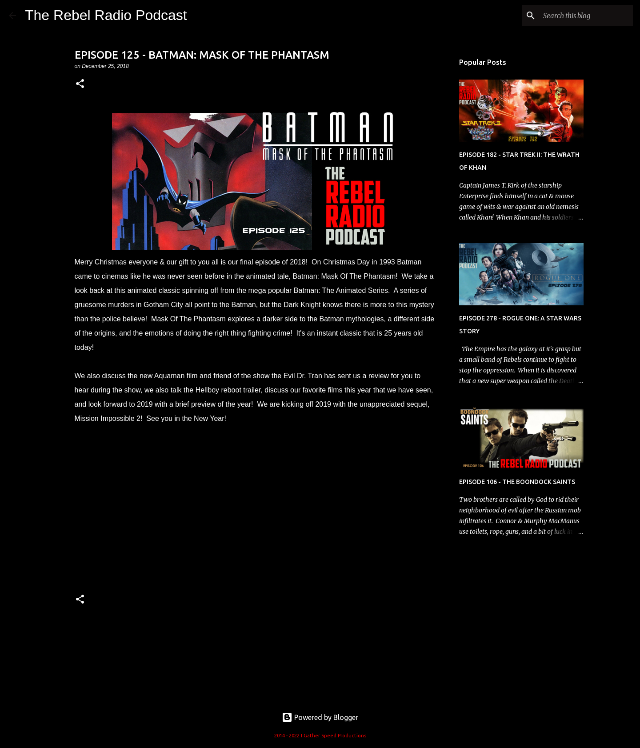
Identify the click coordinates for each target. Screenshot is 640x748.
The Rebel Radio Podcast (106, 15)
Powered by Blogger (320, 717)
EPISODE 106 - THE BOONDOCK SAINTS (517, 481)
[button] (80, 84)
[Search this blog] (586, 15)
